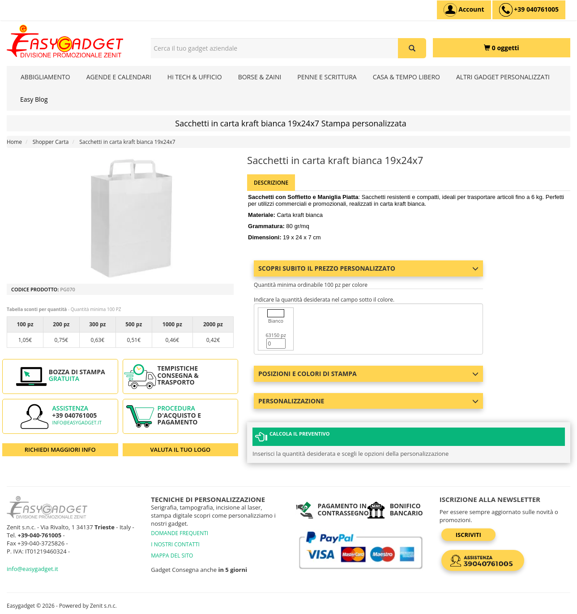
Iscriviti (468, 535)
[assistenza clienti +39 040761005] (528, 9)
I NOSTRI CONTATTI (175, 544)
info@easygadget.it (77, 422)
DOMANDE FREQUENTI (179, 533)
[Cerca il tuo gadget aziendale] (412, 48)
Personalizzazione (368, 401)
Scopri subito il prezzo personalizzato (368, 268)
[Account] (464, 9)
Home (14, 142)
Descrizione (271, 182)
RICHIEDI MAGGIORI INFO (60, 449)
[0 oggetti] (501, 47)
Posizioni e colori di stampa (368, 373)
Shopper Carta (51, 142)
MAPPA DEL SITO (172, 555)
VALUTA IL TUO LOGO (180, 449)
